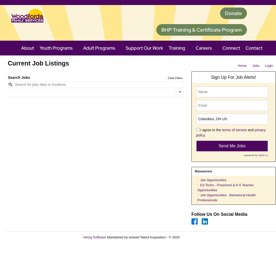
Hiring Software (94, 237)
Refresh (194, 237)
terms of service (234, 130)
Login (269, 66)
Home (242, 66)
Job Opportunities (213, 180)
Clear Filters (175, 78)
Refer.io (263, 155)
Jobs (255, 66)
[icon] (180, 92)
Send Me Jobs (232, 146)
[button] (179, 92)
